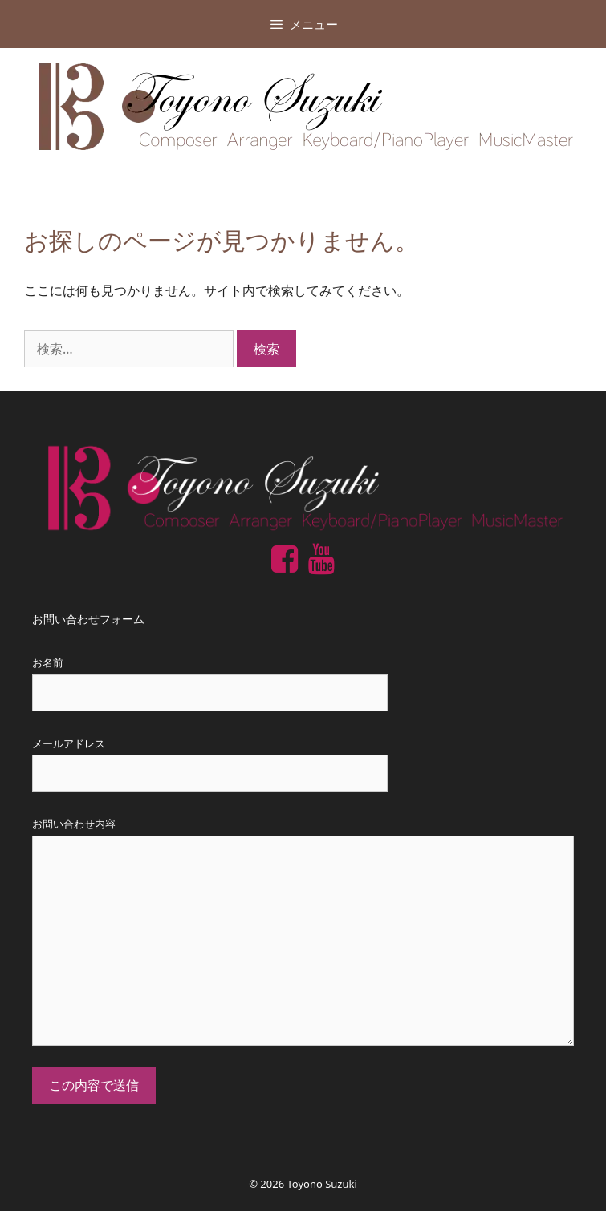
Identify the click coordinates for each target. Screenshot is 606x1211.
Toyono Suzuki (322, 1184)
